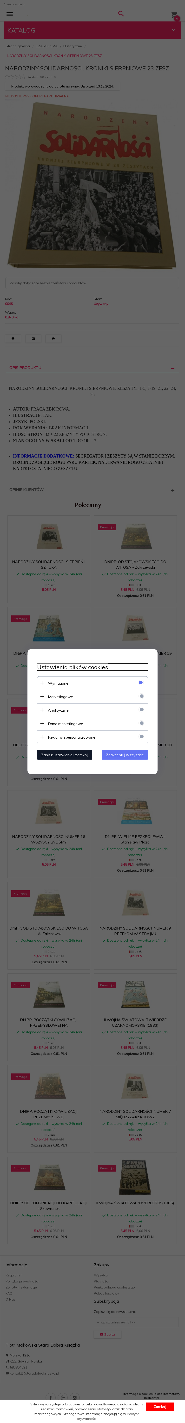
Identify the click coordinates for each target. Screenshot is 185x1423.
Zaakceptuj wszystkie (125, 754)
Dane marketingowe (65, 723)
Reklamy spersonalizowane (71, 737)
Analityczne (58, 710)
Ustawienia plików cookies (72, 666)
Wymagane (58, 683)
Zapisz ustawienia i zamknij (64, 754)
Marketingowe (60, 696)
